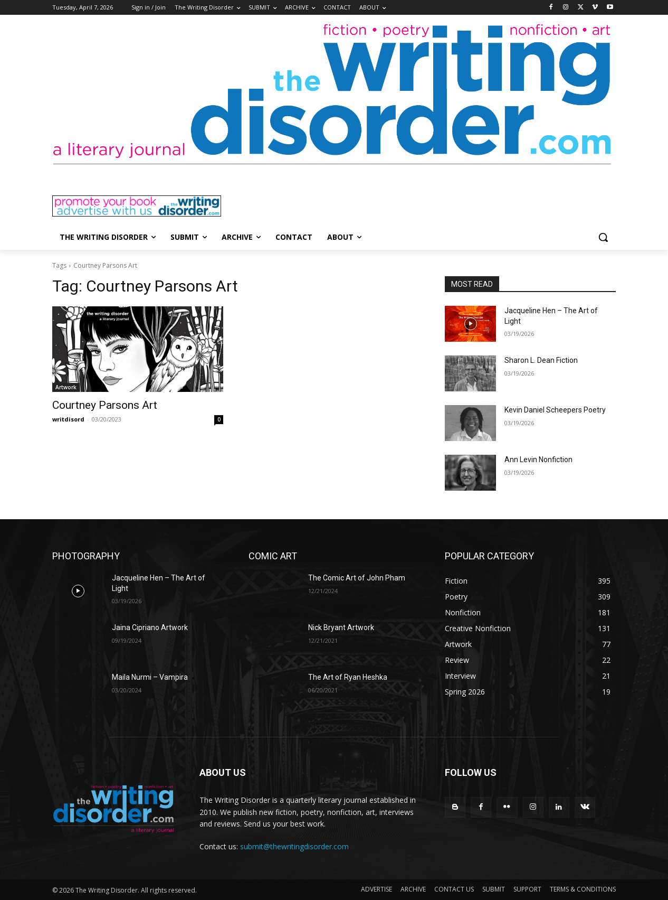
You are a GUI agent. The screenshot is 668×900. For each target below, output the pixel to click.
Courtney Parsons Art (104, 405)
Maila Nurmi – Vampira (150, 677)
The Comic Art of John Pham (356, 578)
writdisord (68, 419)
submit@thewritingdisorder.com (294, 846)
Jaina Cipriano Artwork (150, 627)
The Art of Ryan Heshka (347, 677)
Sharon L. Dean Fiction (541, 360)
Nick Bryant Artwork (341, 627)
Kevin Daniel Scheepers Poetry (555, 410)
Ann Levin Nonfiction (538, 459)
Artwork (66, 387)
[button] (603, 237)
